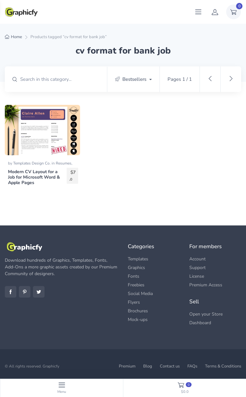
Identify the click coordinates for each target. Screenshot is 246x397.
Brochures (138, 311)
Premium (127, 366)
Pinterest (24, 291)
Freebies (136, 285)
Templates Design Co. (32, 163)
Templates (138, 259)
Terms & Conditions (223, 366)
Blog (147, 366)
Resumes (63, 163)
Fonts (133, 276)
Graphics (136, 268)
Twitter (39, 291)
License (196, 276)
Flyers (134, 302)
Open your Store (206, 314)
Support (197, 268)
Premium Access (205, 285)
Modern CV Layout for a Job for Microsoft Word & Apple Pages (34, 177)
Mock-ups (138, 320)
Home (16, 37)
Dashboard (200, 323)
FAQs (192, 366)
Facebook (10, 291)
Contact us (170, 366)
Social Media (140, 294)
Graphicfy (51, 366)
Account (197, 259)
